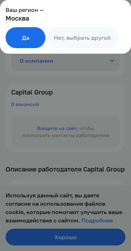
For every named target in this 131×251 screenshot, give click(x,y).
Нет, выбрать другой (82, 37)
